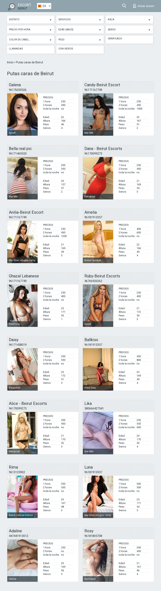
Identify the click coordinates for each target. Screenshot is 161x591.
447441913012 (18, 536)
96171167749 (93, 90)
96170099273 (93, 153)
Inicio (10, 62)
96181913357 (93, 217)
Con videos (65, 48)
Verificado (115, 38)
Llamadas (16, 48)
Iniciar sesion (143, 6)
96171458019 (18, 345)
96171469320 (18, 153)
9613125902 (17, 472)
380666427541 (94, 408)
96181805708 (93, 536)
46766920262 (93, 281)
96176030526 (18, 90)
